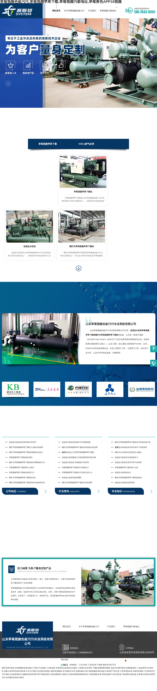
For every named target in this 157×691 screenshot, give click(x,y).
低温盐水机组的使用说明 (125, 483)
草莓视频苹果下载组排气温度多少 (75, 467)
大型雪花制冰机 (126, 671)
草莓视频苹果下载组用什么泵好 (21, 467)
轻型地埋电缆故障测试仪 (78, 674)
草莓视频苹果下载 (47, 144)
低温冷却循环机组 (118, 668)
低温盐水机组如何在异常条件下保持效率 (131, 447)
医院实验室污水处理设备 (112, 674)
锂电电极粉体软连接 (97, 671)
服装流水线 (107, 665)
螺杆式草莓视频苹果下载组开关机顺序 (77, 483)
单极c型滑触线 (56, 671)
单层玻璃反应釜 (95, 674)
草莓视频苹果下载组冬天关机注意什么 (77, 472)
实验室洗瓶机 (138, 671)
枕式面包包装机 (43, 671)
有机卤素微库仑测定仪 (59, 674)
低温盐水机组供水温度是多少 (126, 457)
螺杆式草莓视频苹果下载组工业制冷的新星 (26, 447)
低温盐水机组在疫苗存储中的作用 (22, 442)
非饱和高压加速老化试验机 (66, 668)
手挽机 (99, 665)
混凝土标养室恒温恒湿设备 (15, 671)
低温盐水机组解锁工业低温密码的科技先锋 (79, 457)
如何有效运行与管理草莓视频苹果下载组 (78, 452)
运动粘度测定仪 (15, 674)
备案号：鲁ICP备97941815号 (130, 661)
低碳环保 (43, 154)
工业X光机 (83, 665)
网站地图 (151, 661)
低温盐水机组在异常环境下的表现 (128, 462)
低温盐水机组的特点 (123, 472)
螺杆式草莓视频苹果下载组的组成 (128, 478)
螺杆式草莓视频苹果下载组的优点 (22, 478)
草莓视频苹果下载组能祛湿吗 (20, 457)
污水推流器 (50, 668)
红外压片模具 (31, 671)
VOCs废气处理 (86, 144)
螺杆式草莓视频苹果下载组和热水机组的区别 (27, 483)
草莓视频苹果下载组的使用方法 (21, 472)
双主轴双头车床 (68, 671)
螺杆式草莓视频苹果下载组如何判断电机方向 (27, 462)
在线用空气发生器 (112, 671)
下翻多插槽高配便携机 (101, 668)
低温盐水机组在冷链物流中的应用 (75, 462)
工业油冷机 (92, 665)
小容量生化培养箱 (85, 668)
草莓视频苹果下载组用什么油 (126, 467)
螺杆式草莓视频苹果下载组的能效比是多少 (26, 452)
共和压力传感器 (39, 668)
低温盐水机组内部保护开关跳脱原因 (76, 442)
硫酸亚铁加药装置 (29, 674)
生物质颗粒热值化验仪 (24, 668)
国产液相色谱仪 (43, 674)
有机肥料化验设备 (129, 674)
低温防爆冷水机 (81, 671)
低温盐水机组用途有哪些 (72, 478)
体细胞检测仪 (131, 668)
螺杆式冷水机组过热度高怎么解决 (128, 452)
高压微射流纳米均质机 (15, 677)
